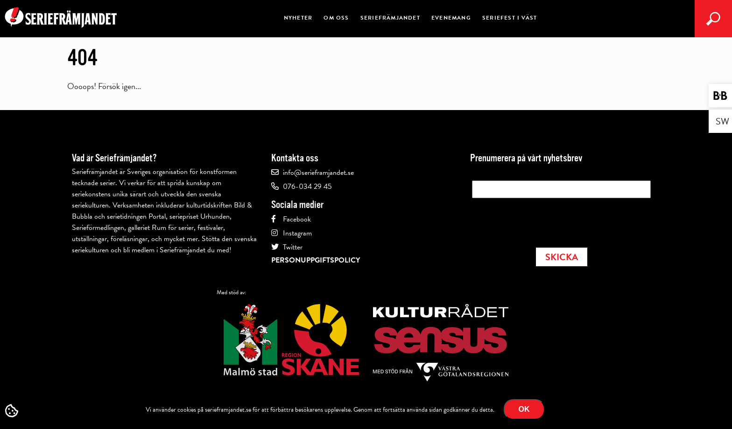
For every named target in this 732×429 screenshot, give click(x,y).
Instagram (297, 233)
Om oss (336, 18)
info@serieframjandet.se (318, 172)
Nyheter (298, 18)
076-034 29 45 (307, 186)
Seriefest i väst (509, 18)
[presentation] (543, 220)
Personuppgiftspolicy (315, 260)
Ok (524, 409)
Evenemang (451, 18)
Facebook (297, 219)
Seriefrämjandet (390, 18)
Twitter (293, 247)
